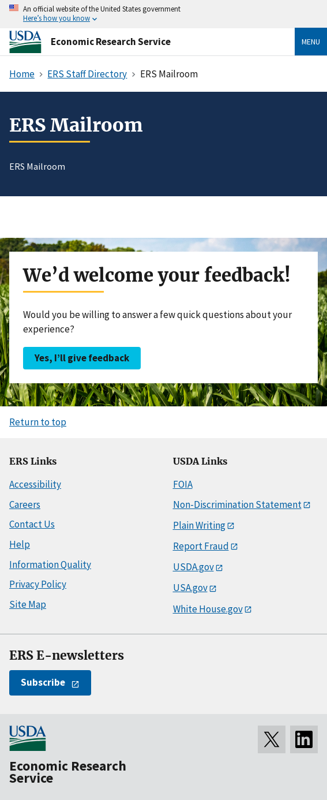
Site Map (27, 604)
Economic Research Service (111, 41)
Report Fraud (201, 546)
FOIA (183, 484)
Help (19, 544)
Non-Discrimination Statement (237, 504)
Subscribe (43, 682)
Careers (24, 504)
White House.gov (208, 609)
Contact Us (32, 524)
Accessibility (35, 484)
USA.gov (190, 587)
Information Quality (50, 564)
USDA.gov (193, 566)
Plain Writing (199, 525)
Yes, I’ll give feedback (82, 358)
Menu (311, 41)
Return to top (37, 422)
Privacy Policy (37, 584)
